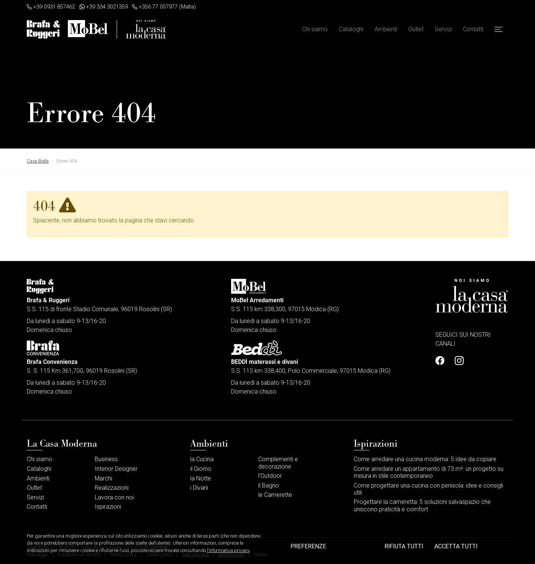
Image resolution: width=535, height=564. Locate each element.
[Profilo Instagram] (457, 361)
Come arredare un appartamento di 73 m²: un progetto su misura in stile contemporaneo (428, 472)
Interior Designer (116, 468)
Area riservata (195, 554)
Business (106, 459)
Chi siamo (315, 29)
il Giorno (200, 468)
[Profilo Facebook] (442, 361)
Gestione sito (231, 554)
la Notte (200, 478)
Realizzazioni (112, 487)
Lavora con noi (114, 497)
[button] (498, 29)
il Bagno (268, 485)
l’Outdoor (270, 475)
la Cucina (202, 459)
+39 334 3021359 (104, 7)
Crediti (261, 554)
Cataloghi (351, 29)
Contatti (473, 29)
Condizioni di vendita (78, 554)
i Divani (199, 487)
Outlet (416, 29)
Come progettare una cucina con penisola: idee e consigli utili (428, 489)
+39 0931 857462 (51, 7)
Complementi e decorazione (278, 463)
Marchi (103, 478)
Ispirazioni (108, 506)
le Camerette (275, 494)
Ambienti (385, 29)
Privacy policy (123, 554)
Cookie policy (159, 554)
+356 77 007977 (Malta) (164, 7)
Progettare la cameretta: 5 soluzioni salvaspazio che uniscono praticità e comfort (422, 505)
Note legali (37, 554)
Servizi (443, 29)
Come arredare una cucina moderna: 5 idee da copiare (425, 459)
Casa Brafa (38, 161)
